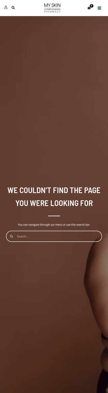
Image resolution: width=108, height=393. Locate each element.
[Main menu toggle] (99, 8)
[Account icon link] (6, 7)
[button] (13, 8)
